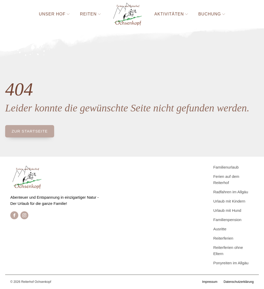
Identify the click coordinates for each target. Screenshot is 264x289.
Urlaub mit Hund (227, 210)
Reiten (90, 14)
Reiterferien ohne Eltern (228, 250)
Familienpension (227, 219)
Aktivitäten (171, 14)
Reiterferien (223, 238)
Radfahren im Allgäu (230, 192)
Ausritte (219, 229)
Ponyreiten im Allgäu (231, 263)
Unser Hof (54, 14)
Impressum (209, 282)
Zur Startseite (30, 131)
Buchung (211, 14)
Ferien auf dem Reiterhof (226, 179)
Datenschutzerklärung (239, 282)
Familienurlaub (225, 167)
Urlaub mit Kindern (229, 201)
